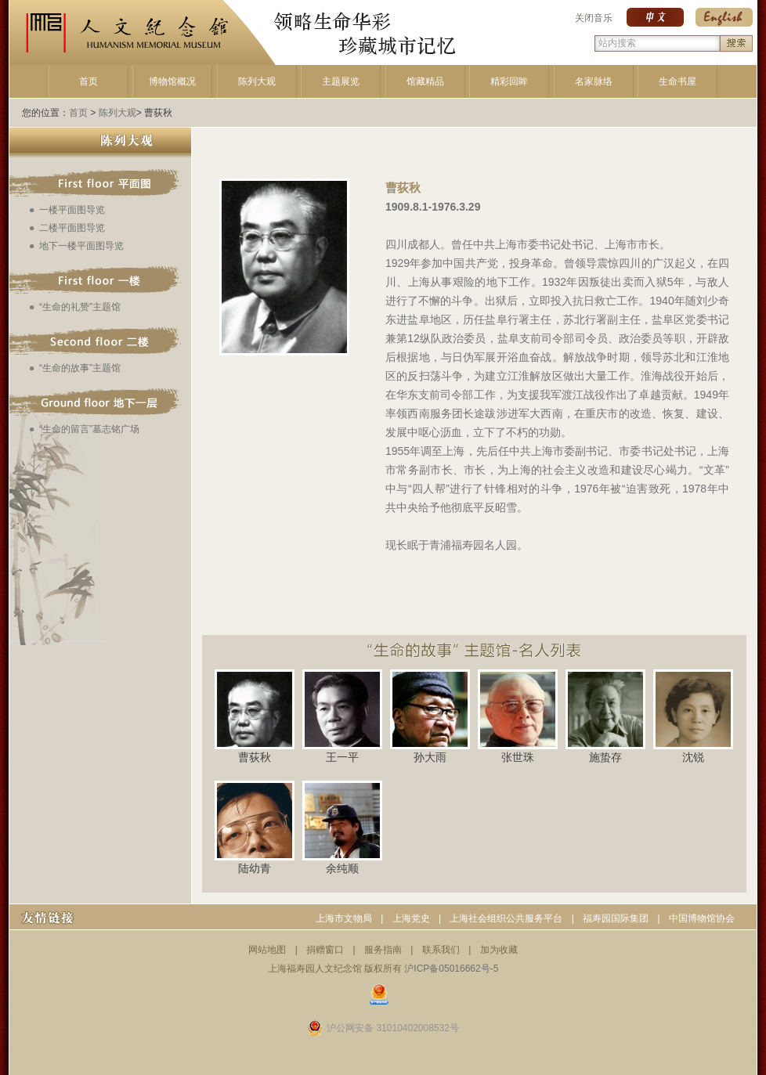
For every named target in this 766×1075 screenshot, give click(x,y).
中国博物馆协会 (702, 918)
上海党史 (411, 918)
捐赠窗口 (325, 949)
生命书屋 (677, 81)
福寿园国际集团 (616, 918)
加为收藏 (499, 949)
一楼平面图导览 (72, 209)
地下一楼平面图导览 (81, 245)
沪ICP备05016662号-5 (451, 968)
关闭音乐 (593, 18)
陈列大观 (257, 81)
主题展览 (341, 81)
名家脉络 (593, 81)
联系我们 (441, 949)
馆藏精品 (425, 81)
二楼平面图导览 (72, 227)
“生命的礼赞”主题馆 (80, 306)
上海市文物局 (344, 918)
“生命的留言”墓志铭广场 (89, 429)
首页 (88, 81)
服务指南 (383, 949)
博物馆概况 (172, 81)
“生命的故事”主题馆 (80, 368)
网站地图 (267, 949)
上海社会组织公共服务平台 (506, 918)
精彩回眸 (509, 81)
